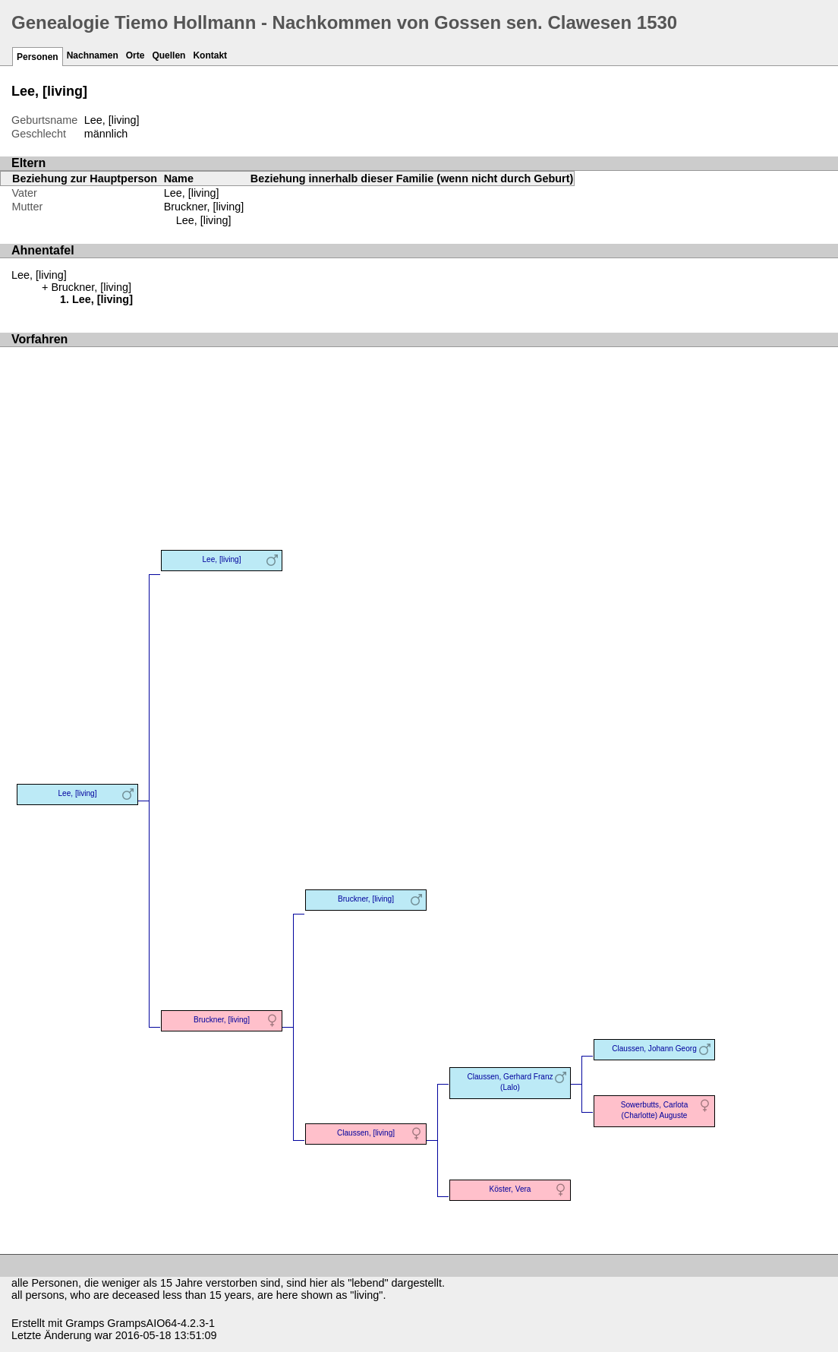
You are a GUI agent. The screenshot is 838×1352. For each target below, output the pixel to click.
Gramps (84, 1323)
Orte (135, 55)
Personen (37, 57)
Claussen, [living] (366, 1133)
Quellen (168, 55)
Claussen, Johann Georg (654, 1048)
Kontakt (210, 55)
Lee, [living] (204, 220)
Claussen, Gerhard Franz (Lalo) (510, 1081)
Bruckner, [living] (204, 207)
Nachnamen (92, 55)
